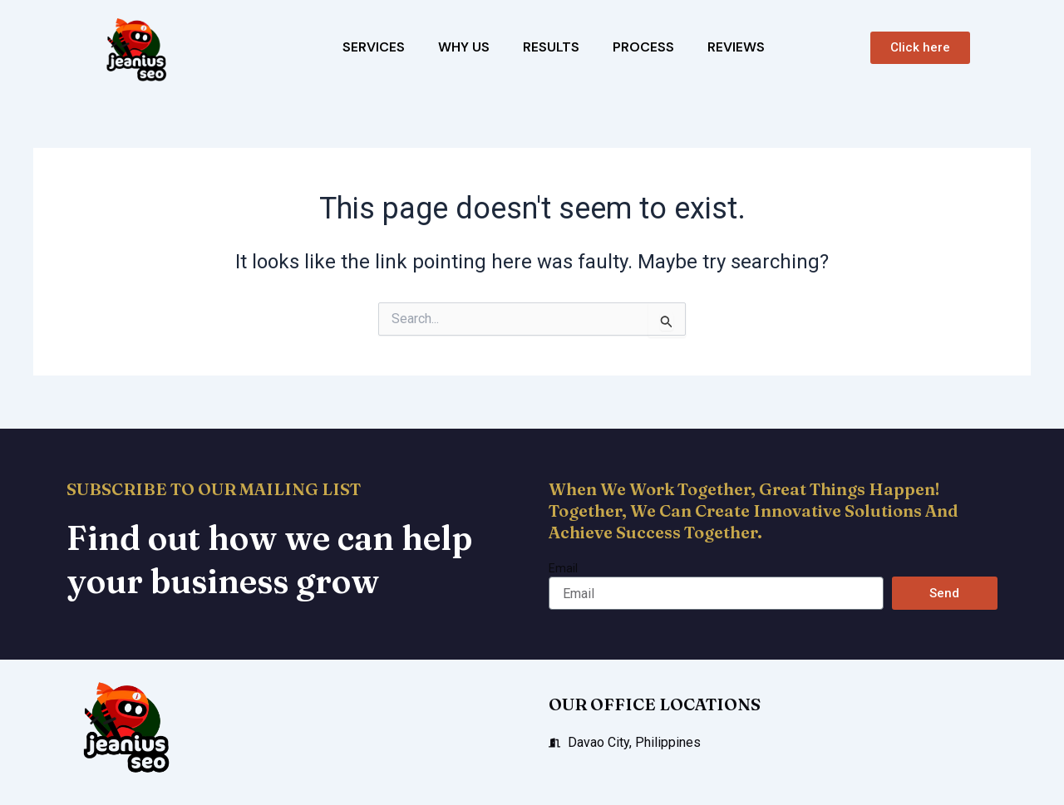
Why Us (464, 47)
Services (373, 47)
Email (563, 568)
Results (551, 47)
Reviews (736, 47)
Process (643, 47)
